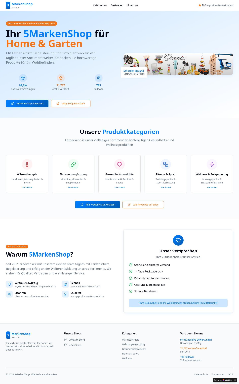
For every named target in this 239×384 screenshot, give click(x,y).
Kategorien (100, 5)
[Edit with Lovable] (223, 380)
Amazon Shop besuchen (27, 103)
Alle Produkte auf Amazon (97, 204)
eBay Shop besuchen (71, 103)
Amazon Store (74, 339)
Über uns (132, 5)
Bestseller (117, 5)
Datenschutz (201, 374)
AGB (230, 374)
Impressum (218, 374)
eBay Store (72, 345)
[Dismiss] (235, 380)
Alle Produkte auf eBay (143, 204)
